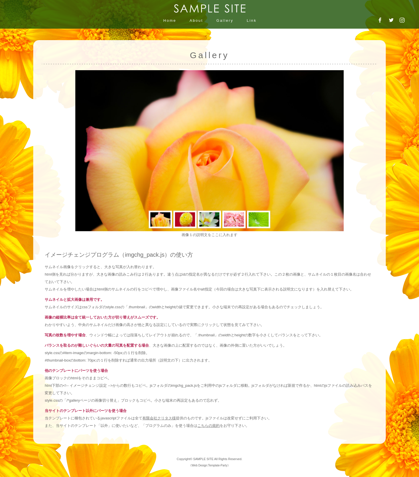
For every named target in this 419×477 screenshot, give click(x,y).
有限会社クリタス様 (159, 418)
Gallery (225, 20)
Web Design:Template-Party (209, 465)
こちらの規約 (208, 425)
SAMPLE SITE (203, 459)
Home (169, 20)
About (196, 20)
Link (252, 20)
